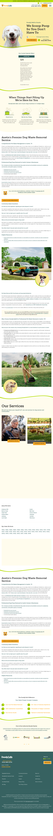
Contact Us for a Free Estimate (10, 200)
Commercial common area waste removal (12, 172)
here (33, 313)
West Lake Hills (29, 152)
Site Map (4, 731)
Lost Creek (35, 152)
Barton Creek (14, 152)
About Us (37, 720)
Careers (20, 726)
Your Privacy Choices (23, 731)
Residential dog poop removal (10, 169)
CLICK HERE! (37, 1)
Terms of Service (38, 729)
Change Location (47, 3)
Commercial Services (23, 720)
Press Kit (4, 726)
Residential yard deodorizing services (11, 171)
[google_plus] (43, 706)
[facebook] (48, 706)
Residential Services (6, 720)
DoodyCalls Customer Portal (8, 723)
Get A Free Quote (32, 40)
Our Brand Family (5, 729)
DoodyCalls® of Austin (6, 182)
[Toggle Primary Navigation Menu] (50, 6)
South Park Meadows (21, 152)
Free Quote (47, 709)
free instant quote (29, 748)
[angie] (51, 706)
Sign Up (44, 5)
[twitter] (46, 706)
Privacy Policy (21, 729)
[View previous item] (24, 691)
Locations (21, 723)
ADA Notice (37, 726)
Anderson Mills (5, 152)
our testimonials (9, 307)
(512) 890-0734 (46, 40)
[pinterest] (49, 706)
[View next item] (28, 691)
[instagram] (45, 706)
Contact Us (37, 723)
